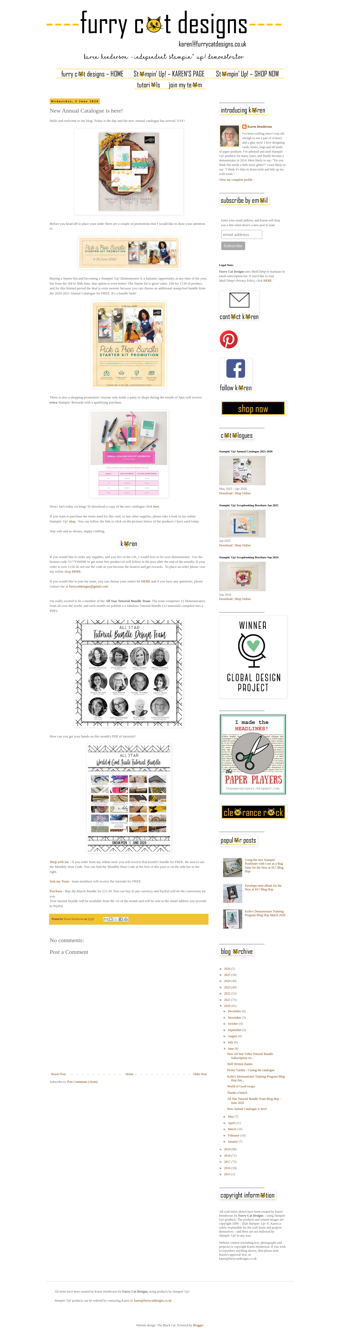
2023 (227, 987)
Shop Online (242, 493)
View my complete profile (236, 180)
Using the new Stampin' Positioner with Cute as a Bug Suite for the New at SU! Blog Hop (264, 865)
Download (225, 493)
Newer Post (58, 1074)
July (231, 1042)
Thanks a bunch (237, 1093)
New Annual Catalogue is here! (247, 1109)
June (231, 1048)
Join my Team (59, 881)
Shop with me (59, 862)
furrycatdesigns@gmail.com (88, 586)
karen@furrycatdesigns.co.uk (153, 1300)
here (156, 506)
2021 (227, 1000)
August (233, 1036)
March (232, 1129)
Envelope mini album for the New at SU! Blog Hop (263, 887)
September (235, 1030)
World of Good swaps (241, 1086)
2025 (227, 975)
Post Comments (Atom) (82, 1082)
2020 (227, 1006)
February (234, 1135)
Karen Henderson (260, 126)
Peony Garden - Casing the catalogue (250, 1070)
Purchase (56, 891)
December (235, 1011)
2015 (227, 1174)
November (235, 1017)
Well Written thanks (240, 1064)
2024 (227, 981)
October (233, 1024)
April (231, 1123)
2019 (227, 1149)
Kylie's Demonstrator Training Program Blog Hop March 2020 (265, 913)
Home (129, 1074)
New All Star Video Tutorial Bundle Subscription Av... (250, 1056)
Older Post (200, 1074)
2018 (227, 1155)
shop (72, 521)
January (233, 1141)
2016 (227, 1168)
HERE (76, 571)
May (231, 1116)
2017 (227, 1162)
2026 (227, 969)
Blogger (198, 1325)
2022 (227, 993)
